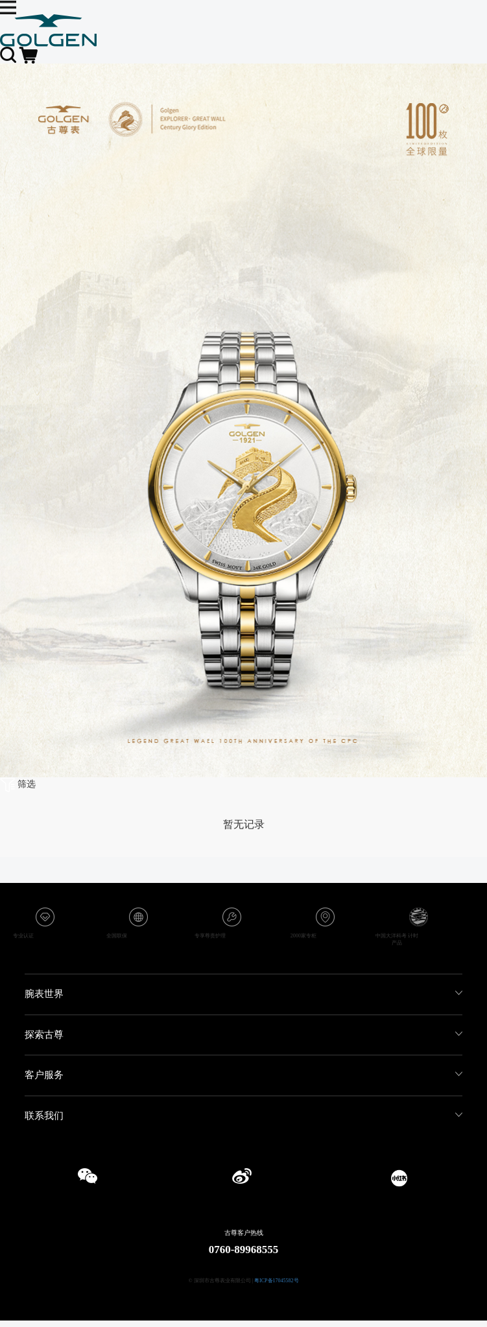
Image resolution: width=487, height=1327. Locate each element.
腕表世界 (44, 994)
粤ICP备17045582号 (276, 1281)
